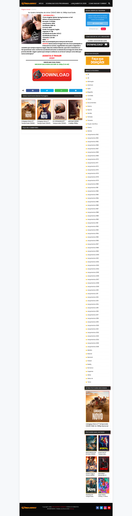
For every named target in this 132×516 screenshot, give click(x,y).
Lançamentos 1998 (93, 247)
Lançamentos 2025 (93, 343)
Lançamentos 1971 (93, 163)
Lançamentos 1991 (93, 223)
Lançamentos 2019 (93, 322)
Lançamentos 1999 (93, 251)
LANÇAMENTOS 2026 (78, 3)
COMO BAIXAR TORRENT (98, 3)
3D (88, 74)
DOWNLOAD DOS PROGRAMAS (57, 3)
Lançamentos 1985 (93, 202)
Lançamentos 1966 (93, 145)
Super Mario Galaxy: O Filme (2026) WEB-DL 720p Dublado (103, 495)
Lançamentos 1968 (93, 152)
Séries (89, 375)
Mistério (90, 350)
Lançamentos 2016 (93, 311)
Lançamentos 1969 (93, 156)
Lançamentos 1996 (93, 240)
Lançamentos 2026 (93, 346)
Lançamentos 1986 (93, 205)
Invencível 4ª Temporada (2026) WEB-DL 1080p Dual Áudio (103, 453)
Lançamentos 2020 (93, 325)
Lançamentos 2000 (93, 255)
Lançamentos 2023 (93, 336)
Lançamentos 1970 (93, 159)
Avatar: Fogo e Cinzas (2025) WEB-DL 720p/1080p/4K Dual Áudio (90, 474)
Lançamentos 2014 (93, 304)
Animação (91, 81)
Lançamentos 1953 (93, 138)
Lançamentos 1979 (93, 180)
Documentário (92, 103)
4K (88, 78)
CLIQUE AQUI (98, 23)
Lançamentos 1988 (93, 212)
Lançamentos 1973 (93, 166)
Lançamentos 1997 (93, 244)
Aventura (90, 85)
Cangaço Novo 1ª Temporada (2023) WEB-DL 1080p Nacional (43, 122)
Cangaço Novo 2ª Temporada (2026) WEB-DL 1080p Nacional (28, 122)
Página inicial (25, 9)
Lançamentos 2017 (93, 315)
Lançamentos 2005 (93, 272)
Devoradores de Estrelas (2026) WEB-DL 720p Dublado (91, 453)
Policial (90, 361)
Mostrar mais (77, 96)
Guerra (90, 127)
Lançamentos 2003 (93, 265)
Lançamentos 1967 (93, 148)
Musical (90, 354)
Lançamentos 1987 (93, 209)
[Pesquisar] (109, 3)
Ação (89, 88)
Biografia (90, 92)
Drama (34, 9)
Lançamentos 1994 (93, 233)
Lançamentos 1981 (93, 187)
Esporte (90, 110)
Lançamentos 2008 (93, 283)
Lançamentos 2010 (93, 290)
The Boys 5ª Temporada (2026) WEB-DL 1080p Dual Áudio (91, 495)
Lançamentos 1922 (93, 134)
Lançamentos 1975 (93, 170)
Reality (89, 364)
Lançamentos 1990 (93, 219)
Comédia (90, 95)
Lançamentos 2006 (93, 276)
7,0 (47, 39)
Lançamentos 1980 (93, 184)
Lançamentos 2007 (93, 279)
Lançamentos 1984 (93, 198)
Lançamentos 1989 (93, 216)
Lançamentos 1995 (93, 237)
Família (90, 113)
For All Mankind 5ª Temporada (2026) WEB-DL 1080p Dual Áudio (59, 122)
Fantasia (90, 117)
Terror (89, 382)
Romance (90, 368)
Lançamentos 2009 (93, 286)
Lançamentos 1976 (93, 173)
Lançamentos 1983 (93, 194)
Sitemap (72, 508)
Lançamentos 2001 (93, 258)
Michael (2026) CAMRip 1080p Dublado (73, 122)
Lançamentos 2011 (93, 293)
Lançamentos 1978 (93, 177)
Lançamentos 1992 (93, 226)
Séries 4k (90, 378)
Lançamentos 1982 (93, 191)
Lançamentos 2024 (93, 339)
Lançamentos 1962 (93, 141)
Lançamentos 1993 (93, 230)
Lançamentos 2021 (93, 329)
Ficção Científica (93, 124)
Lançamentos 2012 (93, 297)
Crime (89, 99)
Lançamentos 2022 (93, 332)
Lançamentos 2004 (93, 269)
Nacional (90, 357)
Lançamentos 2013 (93, 301)
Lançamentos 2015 (93, 308)
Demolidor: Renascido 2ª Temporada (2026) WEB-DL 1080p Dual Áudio (103, 474)
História (90, 131)
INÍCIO (41, 3)
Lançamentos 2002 (93, 262)
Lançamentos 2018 (93, 318)
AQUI (51, 58)
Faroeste (90, 120)
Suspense (90, 371)
